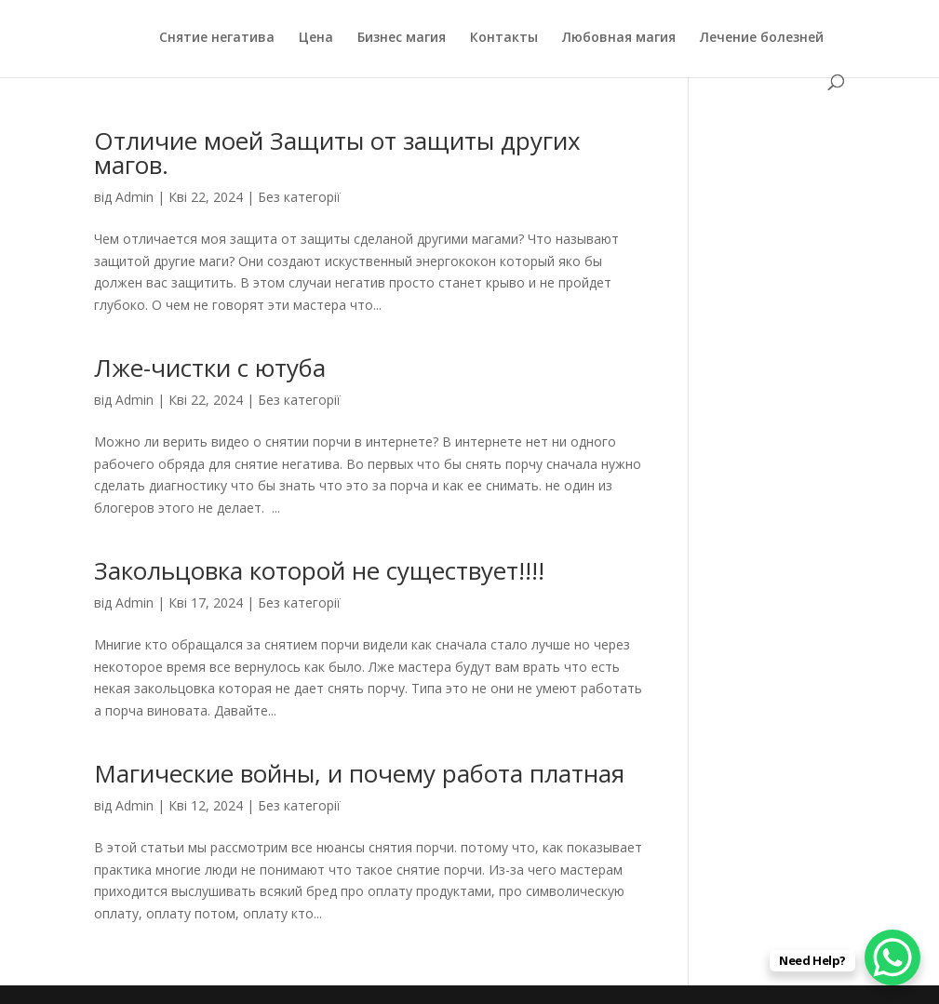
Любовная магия (619, 38)
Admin (134, 197)
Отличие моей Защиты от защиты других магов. (337, 152)
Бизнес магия (401, 38)
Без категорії (299, 197)
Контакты (504, 38)
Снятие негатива (217, 38)
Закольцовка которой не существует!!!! (319, 570)
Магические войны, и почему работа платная (359, 773)
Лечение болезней (762, 38)
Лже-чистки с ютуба (210, 367)
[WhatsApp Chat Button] (892, 957)
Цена (316, 38)
